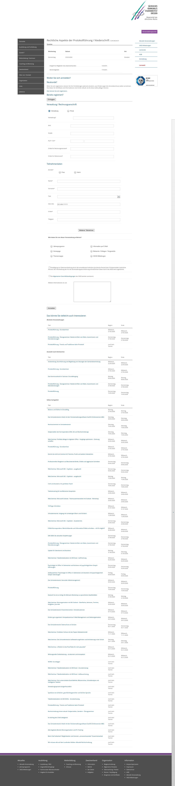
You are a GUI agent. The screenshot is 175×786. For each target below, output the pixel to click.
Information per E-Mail (100, 246)
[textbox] (95, 118)
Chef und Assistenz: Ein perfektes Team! (60, 484)
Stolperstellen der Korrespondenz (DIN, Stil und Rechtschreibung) (68, 432)
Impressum (129, 767)
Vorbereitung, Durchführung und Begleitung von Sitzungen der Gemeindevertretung (74, 361)
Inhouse (68, 767)
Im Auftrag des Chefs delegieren (58, 717)
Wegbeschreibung (109, 764)
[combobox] (88, 196)
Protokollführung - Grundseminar (58, 330)
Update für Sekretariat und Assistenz (59, 550)
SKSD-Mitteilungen (99, 256)
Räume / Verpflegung (110, 772)
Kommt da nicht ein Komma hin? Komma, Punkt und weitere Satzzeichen (70, 454)
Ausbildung (42, 760)
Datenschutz (130, 769)
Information (91, 764)
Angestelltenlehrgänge (47, 767)
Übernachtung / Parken (111, 769)
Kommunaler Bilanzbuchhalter (49, 769)
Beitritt (90, 767)
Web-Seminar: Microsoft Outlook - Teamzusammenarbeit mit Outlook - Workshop (73, 498)
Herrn (79, 172)
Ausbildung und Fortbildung (28, 47)
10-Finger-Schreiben (54, 506)
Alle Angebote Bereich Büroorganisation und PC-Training (65, 730)
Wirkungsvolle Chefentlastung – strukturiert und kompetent (66, 654)
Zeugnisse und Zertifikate (112, 775)
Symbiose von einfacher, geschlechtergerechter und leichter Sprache (69, 693)
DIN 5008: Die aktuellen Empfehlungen (60, 536)
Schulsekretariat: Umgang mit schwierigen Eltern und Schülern (67, 513)
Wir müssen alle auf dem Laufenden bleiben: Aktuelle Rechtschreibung (70, 742)
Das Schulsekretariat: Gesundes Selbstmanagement (64, 580)
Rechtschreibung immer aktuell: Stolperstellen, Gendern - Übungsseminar (71, 711)
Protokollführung (53, 391)
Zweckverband (23, 69)
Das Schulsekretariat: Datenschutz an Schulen (62, 625)
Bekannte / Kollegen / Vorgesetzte (104, 251)
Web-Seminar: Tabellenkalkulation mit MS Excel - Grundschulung (68, 668)
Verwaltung (54, 111)
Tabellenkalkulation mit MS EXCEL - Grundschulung (64, 699)
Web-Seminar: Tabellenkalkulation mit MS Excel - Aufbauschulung (68, 674)
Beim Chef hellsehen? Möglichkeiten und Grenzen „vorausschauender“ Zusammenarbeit (75, 736)
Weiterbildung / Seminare (27, 58)
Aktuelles (21, 760)
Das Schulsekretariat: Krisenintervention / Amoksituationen (66, 610)
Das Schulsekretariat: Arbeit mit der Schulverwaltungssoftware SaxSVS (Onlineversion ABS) (76, 417)
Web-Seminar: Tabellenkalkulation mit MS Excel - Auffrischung (67, 558)
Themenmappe (58, 256)
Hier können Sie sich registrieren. (57, 91)
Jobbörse (22, 92)
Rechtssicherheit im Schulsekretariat (59, 424)
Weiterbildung (69, 760)
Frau (63, 172)
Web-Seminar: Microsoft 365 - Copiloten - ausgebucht (64, 469)
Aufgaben (91, 772)
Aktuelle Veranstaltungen (147, 41)
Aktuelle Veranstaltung (27, 764)
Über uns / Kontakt (25, 75)
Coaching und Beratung (26, 64)
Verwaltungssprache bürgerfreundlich (60, 686)
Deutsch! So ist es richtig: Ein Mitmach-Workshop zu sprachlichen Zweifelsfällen (72, 595)
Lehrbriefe (142, 50)
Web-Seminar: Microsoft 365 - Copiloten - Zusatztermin (65, 521)
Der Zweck (91, 769)
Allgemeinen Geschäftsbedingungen (64, 276)
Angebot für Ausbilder (47, 772)
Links (20, 86)
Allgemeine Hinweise (110, 767)
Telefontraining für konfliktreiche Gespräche (61, 491)
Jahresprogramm (58, 246)
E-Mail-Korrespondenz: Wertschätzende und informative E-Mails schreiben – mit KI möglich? (76, 528)
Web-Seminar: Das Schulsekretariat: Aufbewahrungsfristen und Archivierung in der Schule (76, 639)
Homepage (56, 251)
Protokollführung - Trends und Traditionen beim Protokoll (66, 344)
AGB (140, 54)
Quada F (21, 52)
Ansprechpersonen (132, 764)
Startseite (22, 41)
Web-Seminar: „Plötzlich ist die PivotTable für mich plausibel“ (67, 647)
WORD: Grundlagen (54, 662)
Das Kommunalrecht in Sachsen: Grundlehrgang (63, 376)
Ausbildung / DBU (45, 764)
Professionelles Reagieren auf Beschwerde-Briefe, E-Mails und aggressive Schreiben (74, 461)
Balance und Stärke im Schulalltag (58, 410)
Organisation (23, 80)
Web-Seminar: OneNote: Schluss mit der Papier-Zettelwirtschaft (67, 632)
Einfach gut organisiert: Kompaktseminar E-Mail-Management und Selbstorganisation (74, 617)
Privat (72, 111)
